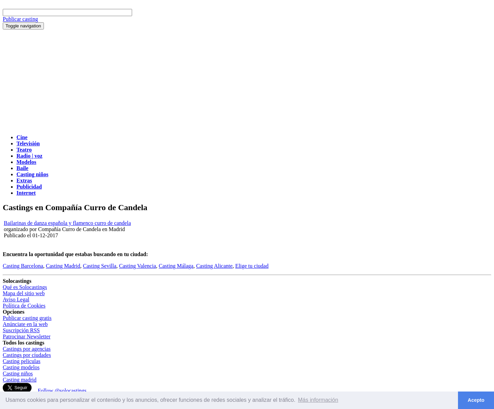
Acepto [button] (476, 400)
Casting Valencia (137, 266)
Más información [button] (318, 400)
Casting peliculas (21, 361)
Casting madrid (19, 380)
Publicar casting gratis (27, 318)
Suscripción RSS (21, 330)
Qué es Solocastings (25, 287)
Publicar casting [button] (20, 19)
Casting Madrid (63, 266)
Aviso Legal (16, 299)
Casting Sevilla (99, 266)
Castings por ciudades (27, 355)
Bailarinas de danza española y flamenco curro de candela (67, 223)
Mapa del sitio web (24, 293)
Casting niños (18, 373)
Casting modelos (21, 367)
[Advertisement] (247, 81)
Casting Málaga (176, 266)
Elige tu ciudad (252, 266)
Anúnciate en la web (25, 324)
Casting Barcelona (23, 266)
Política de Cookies (24, 306)
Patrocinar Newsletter (26, 336)
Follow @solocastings (62, 391)
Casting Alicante (214, 266)
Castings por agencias (27, 349)
